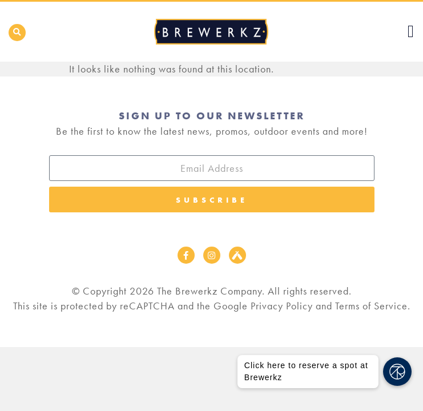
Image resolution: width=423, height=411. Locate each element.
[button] (17, 32)
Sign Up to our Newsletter (212, 115)
